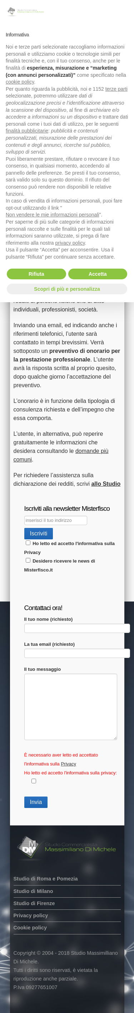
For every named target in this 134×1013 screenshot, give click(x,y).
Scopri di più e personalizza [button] (67, 289)
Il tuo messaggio (70, 673)
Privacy (32, 552)
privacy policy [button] (70, 243)
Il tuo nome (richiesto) (77, 623)
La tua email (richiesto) (77, 648)
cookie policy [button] (20, 82)
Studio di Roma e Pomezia (46, 879)
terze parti (116, 88)
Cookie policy (30, 927)
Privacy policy (31, 915)
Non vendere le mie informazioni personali (52, 214)
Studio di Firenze (34, 903)
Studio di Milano (33, 891)
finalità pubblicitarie (27, 130)
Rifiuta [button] (36, 274)
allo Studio (105, 484)
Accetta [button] (98, 274)
